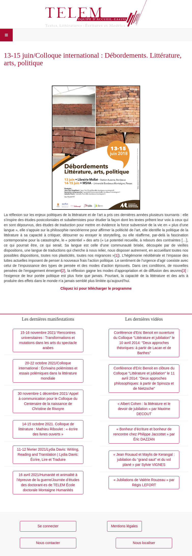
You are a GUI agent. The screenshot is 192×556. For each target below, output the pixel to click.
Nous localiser (144, 543)
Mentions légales (124, 526)
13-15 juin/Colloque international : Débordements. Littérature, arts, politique (93, 59)
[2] (63, 271)
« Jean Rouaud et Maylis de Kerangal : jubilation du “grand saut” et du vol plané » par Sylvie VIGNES (144, 459)
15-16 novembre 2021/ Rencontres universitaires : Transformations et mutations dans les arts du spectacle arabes (48, 340)
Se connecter (48, 526)
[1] (116, 255)
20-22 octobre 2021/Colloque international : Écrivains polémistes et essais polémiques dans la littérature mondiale (48, 370)
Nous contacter (48, 543)
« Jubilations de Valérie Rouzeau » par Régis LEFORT (144, 482)
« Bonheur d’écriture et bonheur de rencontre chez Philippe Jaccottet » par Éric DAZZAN (144, 434)
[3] (184, 271)
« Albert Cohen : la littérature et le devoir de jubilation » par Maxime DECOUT (143, 409)
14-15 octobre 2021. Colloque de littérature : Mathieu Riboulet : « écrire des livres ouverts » (48, 429)
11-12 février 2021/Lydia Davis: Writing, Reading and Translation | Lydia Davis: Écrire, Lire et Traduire (48, 454)
